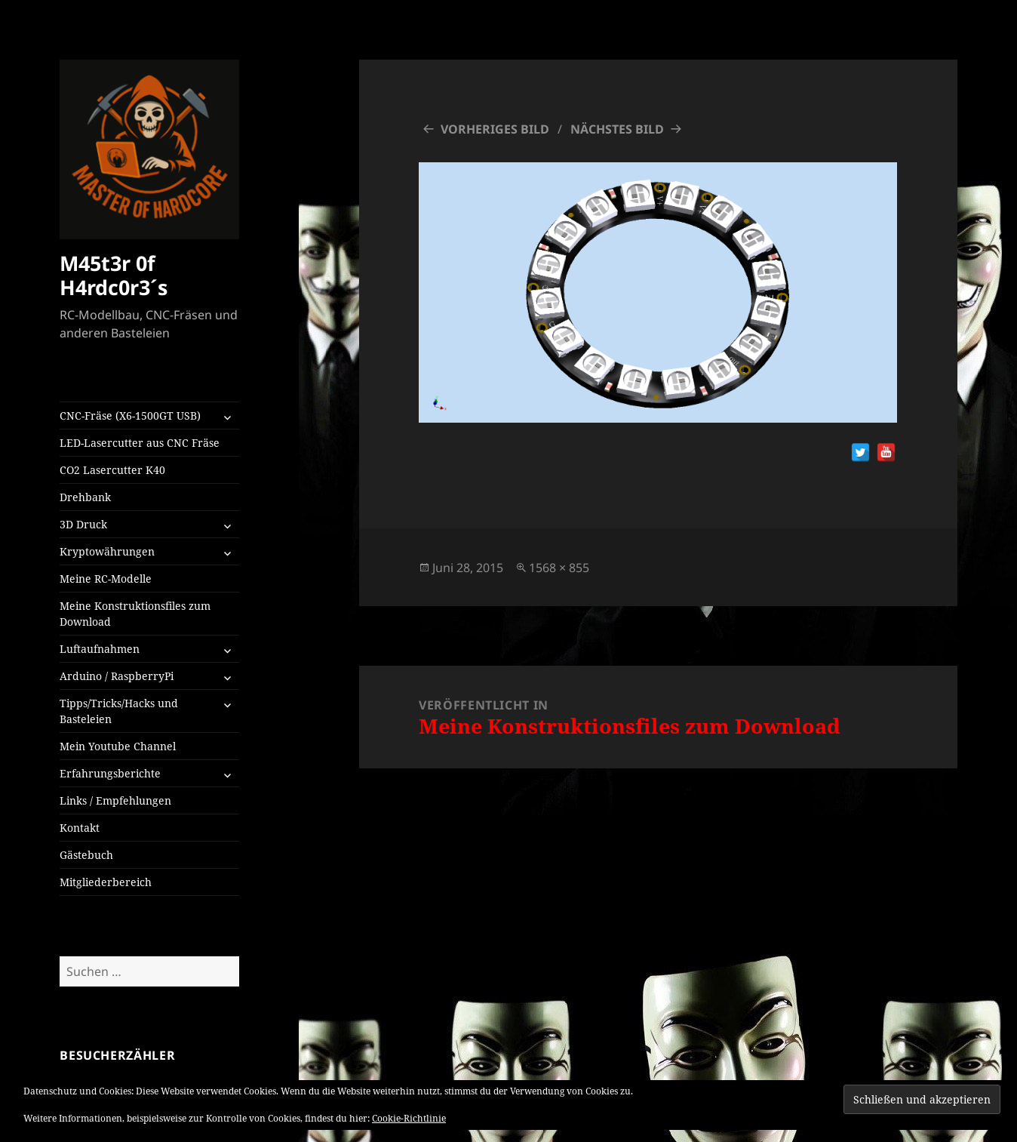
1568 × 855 (559, 567)
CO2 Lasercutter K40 (112, 470)
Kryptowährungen (107, 551)
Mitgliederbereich (106, 882)
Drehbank (85, 497)
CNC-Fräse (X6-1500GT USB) (130, 415)
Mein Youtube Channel (118, 746)
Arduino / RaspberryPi (117, 676)
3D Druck (83, 524)
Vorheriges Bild (495, 129)
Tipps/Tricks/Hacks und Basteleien (119, 711)
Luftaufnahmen (100, 649)
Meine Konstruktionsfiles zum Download (135, 614)
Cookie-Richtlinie (409, 1118)
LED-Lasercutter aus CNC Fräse (140, 443)
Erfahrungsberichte (110, 773)
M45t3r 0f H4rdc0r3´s (113, 275)
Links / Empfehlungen (115, 800)
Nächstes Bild (617, 129)
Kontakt (80, 827)
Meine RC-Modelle (106, 578)
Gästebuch (86, 855)
